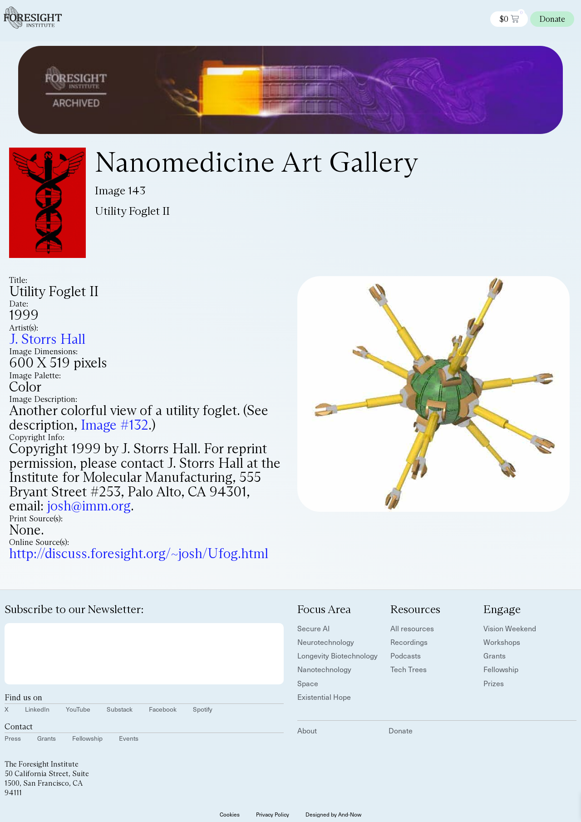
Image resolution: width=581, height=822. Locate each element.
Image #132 (114, 424)
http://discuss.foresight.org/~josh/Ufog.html (138, 553)
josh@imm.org (89, 505)
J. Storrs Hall (47, 339)
